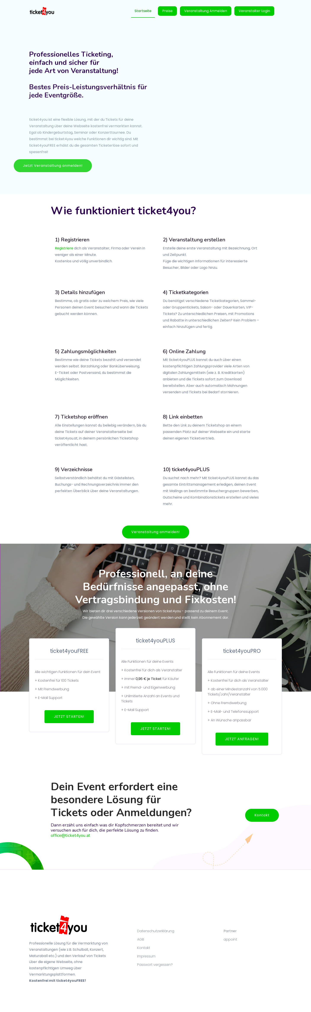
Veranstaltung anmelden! (155, 531)
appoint (230, 939)
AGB (140, 939)
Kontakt (262, 815)
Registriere (64, 248)
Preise (167, 10)
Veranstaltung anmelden (205, 10)
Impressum (146, 956)
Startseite (143, 10)
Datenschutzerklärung (155, 931)
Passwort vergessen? (155, 964)
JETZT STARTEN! (69, 716)
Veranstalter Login (254, 10)
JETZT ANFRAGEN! (242, 739)
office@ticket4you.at (70, 835)
